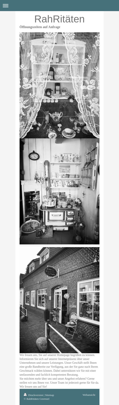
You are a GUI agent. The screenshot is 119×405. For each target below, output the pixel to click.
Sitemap (49, 395)
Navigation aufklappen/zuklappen (59, 5)
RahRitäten (59, 19)
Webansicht (89, 394)
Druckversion (34, 395)
